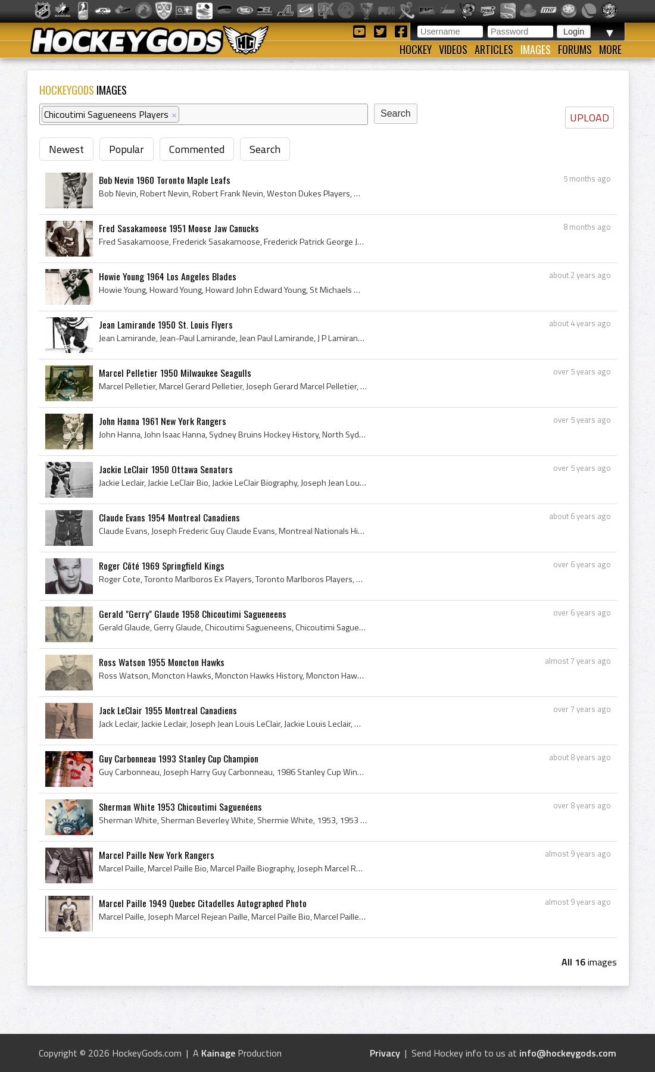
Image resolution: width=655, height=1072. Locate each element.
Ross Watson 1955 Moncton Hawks (161, 662)
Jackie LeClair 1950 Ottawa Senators (166, 469)
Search (264, 149)
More (610, 49)
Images (535, 49)
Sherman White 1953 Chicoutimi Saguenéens (180, 806)
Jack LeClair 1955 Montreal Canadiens (168, 710)
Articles (494, 49)
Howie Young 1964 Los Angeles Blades (167, 276)
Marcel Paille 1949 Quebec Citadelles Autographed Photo (203, 903)
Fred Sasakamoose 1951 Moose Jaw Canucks (179, 228)
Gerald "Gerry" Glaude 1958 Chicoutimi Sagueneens (192, 614)
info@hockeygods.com (567, 1053)
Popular (126, 149)
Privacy (385, 1053)
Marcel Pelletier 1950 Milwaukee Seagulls (175, 372)
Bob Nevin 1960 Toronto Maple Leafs (164, 180)
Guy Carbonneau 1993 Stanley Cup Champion (178, 758)
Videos (453, 49)
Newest (66, 149)
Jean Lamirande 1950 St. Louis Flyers (166, 324)
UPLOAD (589, 118)
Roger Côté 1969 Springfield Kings (161, 565)
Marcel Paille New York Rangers (156, 855)
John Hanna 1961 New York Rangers (162, 421)
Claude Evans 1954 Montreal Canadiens (169, 517)
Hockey (416, 49)
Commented (196, 149)
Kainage (218, 1053)
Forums (575, 49)
